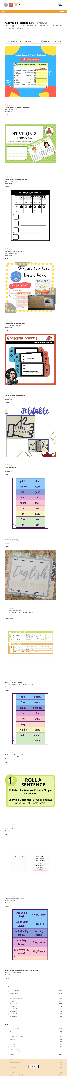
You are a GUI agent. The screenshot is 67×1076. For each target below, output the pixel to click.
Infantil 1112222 (35, 991)
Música (35, 1057)
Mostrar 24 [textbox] (29, 41)
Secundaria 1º (35, 1008)
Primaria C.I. (35, 1001)
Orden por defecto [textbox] (17, 41)
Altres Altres (35, 996)
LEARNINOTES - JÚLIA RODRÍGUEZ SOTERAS (21, 613)
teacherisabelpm (13, 109)
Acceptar (33, 1066)
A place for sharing (14, 253)
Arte (35, 1031)
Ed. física (35, 1044)
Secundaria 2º (35, 1011)
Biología (35, 1034)
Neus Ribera (12, 828)
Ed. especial (35, 1041)
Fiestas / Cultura (35, 1049)
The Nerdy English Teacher (16, 325)
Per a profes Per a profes (35, 998)
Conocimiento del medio (35, 1036)
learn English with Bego (15, 541)
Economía (35, 1039)
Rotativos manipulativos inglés (14, 898)
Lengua (35, 1054)
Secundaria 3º (35, 1014)
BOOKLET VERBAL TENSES (13, 611)
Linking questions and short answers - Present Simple (22, 970)
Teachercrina (12, 469)
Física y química (35, 1046)
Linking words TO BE (11, 539)
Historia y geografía (35, 1052)
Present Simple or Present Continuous (17, 107)
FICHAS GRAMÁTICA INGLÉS (13, 683)
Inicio (6, 17)
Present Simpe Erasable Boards (15, 395)
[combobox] (18, 41)
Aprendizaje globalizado (35, 1029)
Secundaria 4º (35, 1016)
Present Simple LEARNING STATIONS (16, 179)
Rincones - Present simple (13, 826)
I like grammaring (11, 467)
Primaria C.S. (35, 1006)
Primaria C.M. (35, 1003)
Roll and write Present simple (14, 251)
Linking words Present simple (14, 754)
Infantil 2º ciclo (35, 993)
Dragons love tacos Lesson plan (15, 323)
